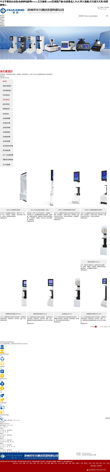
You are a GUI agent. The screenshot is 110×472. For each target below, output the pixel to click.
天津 (93, 463)
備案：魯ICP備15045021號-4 (103, 455)
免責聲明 (99, 466)
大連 (81, 463)
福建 (66, 463)
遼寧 (34, 463)
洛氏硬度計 (28, 67)
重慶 (52, 463)
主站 (20, 463)
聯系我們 (108, 418)
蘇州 (31, 463)
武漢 (97, 463)
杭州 (90, 463)
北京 (104, 463)
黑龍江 (86, 463)
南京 (100, 463)
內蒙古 (78, 463)
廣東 (63, 463)
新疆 (48, 463)
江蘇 (108, 463)
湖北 (41, 463)
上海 (59, 463)
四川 (56, 463)
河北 (38, 463)
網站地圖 (93, 466)
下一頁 (101, 326)
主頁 (9, 67)
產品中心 (15, 67)
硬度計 (21, 67)
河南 (70, 463)
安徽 (24, 463)
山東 (45, 463)
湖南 (73, 463)
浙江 (27, 463)
